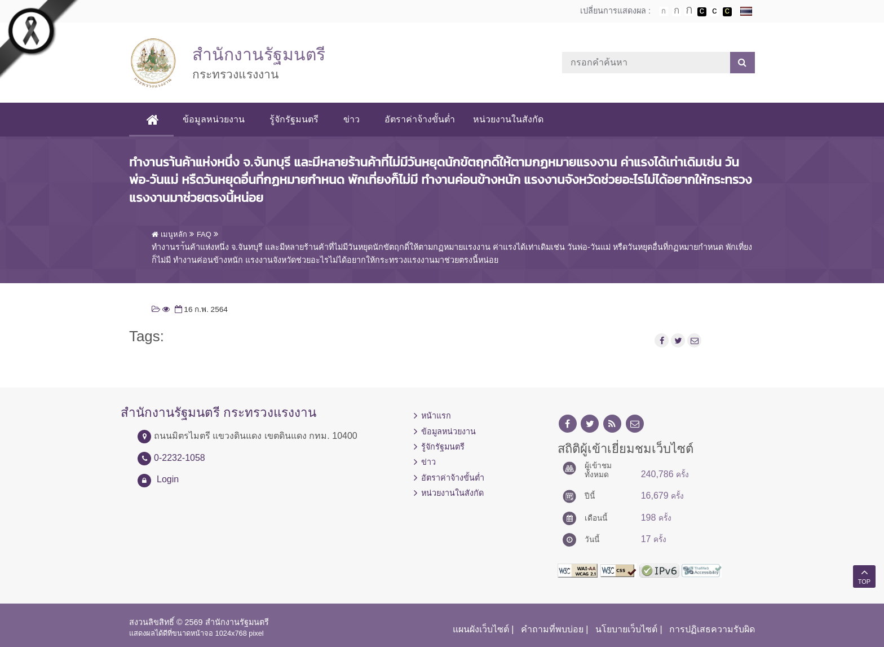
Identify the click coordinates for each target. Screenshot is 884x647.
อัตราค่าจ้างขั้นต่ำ (419, 119)
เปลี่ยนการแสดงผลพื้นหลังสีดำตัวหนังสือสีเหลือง (727, 11)
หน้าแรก (436, 415)
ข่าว (351, 119)
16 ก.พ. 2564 (200, 309)
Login (168, 479)
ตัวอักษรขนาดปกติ (663, 11)
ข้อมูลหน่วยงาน (214, 119)
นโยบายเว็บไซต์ (626, 629)
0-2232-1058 (179, 458)
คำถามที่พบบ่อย (552, 629)
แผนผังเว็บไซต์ (481, 629)
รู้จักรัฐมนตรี (294, 119)
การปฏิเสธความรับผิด (712, 629)
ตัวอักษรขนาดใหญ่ (688, 11)
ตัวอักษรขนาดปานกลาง (676, 11)
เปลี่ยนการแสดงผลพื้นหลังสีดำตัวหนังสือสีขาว (701, 11)
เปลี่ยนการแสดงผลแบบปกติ (714, 11)
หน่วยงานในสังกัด (508, 119)
